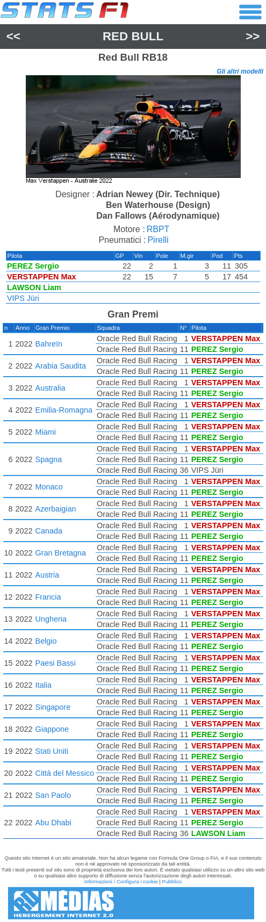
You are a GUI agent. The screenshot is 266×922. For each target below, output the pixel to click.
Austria (47, 575)
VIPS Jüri (23, 298)
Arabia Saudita (60, 366)
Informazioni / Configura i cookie (121, 881)
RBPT (158, 229)
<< (13, 36)
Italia (43, 685)
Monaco (49, 486)
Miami (45, 432)
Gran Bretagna (60, 553)
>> (253, 36)
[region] (133, 130)
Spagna (48, 459)
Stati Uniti (52, 751)
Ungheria (51, 619)
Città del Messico (65, 773)
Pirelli (157, 239)
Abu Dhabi (53, 822)
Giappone (52, 729)
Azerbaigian (55, 509)
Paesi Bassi (55, 663)
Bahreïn (48, 344)
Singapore (53, 707)
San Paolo (53, 795)
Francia (48, 597)
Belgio (46, 641)
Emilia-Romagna (63, 410)
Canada (48, 531)
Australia (50, 388)
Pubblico (172, 881)
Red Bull (133, 36)
